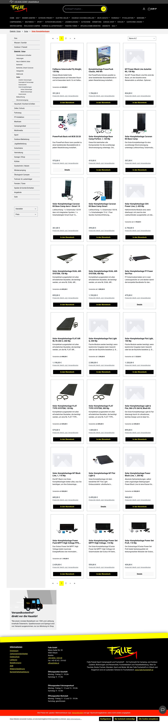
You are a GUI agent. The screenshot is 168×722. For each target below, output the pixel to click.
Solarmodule (22, 94)
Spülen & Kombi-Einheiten (24, 188)
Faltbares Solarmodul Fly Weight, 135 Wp (67, 70)
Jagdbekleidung (20, 144)
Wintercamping (20, 170)
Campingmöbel (20, 126)
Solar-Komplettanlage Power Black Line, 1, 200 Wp (137, 474)
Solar (18, 77)
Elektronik (19, 74)
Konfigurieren (105, 719)
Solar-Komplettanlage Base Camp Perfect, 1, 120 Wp (101, 137)
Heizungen (20, 58)
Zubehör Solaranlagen (25, 80)
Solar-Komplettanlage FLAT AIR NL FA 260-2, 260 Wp (66, 339)
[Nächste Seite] (70, 38)
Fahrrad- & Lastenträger (23, 179)
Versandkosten (77, 713)
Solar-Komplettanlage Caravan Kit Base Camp (138, 137)
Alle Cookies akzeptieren (148, 719)
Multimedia (18, 130)
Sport (16, 135)
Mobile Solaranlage (26, 92)
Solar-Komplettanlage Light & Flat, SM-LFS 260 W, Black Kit (138, 407)
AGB (11, 666)
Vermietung (18, 153)
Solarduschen (23, 84)
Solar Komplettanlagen (25, 87)
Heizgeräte (20, 71)
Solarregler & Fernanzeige (26, 82)
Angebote (17, 192)
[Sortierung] (142, 38)
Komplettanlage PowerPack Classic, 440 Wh (101, 70)
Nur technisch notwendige (125, 719)
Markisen (17, 122)
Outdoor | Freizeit (20, 47)
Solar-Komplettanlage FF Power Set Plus (139, 272)
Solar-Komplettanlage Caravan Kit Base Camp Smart (102, 205)
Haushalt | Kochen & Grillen (24, 104)
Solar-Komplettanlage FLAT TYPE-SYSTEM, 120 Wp (65, 407)
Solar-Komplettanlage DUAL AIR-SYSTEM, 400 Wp (103, 272)
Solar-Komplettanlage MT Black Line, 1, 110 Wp (66, 474)
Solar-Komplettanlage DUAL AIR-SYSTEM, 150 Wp (67, 272)
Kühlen (16, 161)
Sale (16, 197)
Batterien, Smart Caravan (24, 68)
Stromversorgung (22, 100)
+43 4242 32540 (20, 2)
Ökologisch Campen (22, 175)
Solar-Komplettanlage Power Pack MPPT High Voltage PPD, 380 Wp (66, 541)
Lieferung (13, 660)
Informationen (16, 647)
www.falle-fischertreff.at (144, 670)
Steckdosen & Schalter (23, 55)
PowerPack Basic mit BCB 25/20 (67, 136)
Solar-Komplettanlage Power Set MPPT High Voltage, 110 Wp (103, 541)
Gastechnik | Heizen (21, 166)
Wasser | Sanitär (20, 43)
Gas (15, 38)
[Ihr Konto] (144, 9)
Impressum (14, 651)
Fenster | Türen (19, 183)
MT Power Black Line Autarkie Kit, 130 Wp (138, 70)
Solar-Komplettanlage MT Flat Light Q (102, 474)
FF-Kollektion (19, 117)
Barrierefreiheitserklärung (19, 672)
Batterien (19, 65)
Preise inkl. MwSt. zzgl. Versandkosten (65, 96)
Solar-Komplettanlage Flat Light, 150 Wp (139, 339)
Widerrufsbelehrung (17, 669)
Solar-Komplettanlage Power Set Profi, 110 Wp (139, 541)
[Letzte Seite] (74, 38)
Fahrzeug (17, 113)
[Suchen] (103, 9)
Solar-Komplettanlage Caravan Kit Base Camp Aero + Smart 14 (66, 205)
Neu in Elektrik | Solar (23, 61)
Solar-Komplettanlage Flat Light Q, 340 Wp (103, 339)
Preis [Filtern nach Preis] (26, 214)
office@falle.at (53, 663)
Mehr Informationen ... (74, 719)
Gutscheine (18, 148)
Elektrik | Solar (20, 52)
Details (67, 170)
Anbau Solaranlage (26, 89)
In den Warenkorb (67, 103)
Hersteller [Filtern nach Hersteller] (26, 209)
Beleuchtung (20, 97)
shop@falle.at (33, 2)
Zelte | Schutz (19, 108)
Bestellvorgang (15, 663)
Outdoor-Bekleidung (21, 139)
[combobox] (85, 9)
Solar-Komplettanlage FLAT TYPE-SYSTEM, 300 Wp (101, 407)
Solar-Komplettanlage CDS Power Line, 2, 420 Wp (137, 205)
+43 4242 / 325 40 (55, 658)
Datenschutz (14, 657)
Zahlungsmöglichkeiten (19, 654)
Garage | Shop (19, 157)
